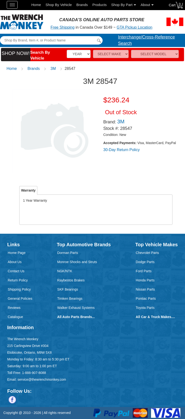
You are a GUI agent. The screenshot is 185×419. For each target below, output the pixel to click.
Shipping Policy (19, 289)
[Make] (111, 54)
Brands (82, 5)
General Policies (20, 298)
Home (36, 5)
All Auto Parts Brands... (76, 317)
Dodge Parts (145, 262)
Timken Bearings (70, 298)
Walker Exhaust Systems (76, 308)
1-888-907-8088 (34, 373)
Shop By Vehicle (59, 5)
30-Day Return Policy (121, 150)
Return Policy (18, 280)
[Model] (155, 54)
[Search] (51, 40)
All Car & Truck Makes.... (155, 317)
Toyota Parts (145, 308)
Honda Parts (145, 280)
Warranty (28, 190)
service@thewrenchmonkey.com (42, 379)
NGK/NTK (64, 271)
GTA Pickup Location (134, 27)
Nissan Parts (145, 289)
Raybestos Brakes (71, 280)
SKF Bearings (67, 289)
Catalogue (15, 317)
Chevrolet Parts (147, 253)
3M (53, 69)
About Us (15, 262)
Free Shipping (63, 27)
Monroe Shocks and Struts (77, 262)
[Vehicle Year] (79, 54)
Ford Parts (144, 271)
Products (99, 5)
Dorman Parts (67, 253)
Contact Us (16, 271)
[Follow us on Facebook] (12, 399)
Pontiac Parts (146, 298)
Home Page (17, 253)
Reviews (14, 308)
